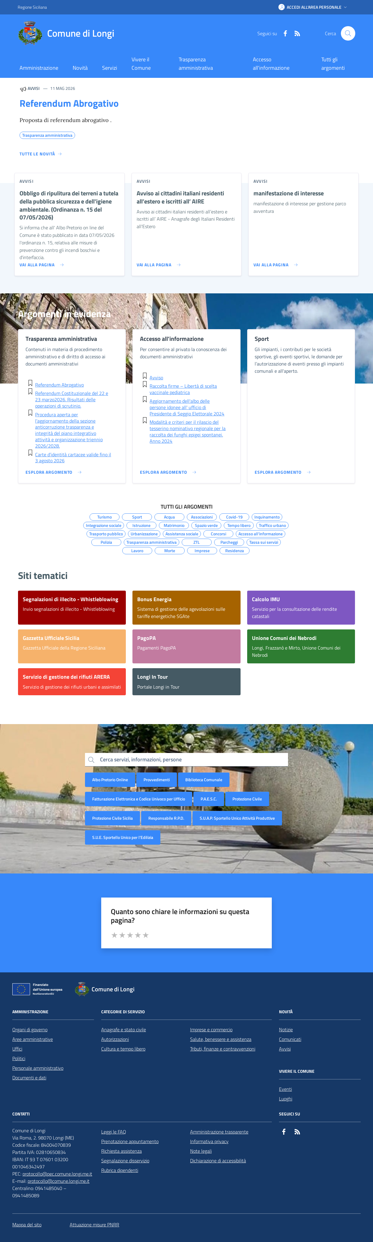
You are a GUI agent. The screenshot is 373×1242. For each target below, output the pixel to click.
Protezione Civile (247, 799)
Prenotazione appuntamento (130, 1141)
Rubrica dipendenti (119, 1170)
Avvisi (285, 1048)
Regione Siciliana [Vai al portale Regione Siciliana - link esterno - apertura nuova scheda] (32, 7)
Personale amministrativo (37, 1068)
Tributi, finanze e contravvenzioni (222, 1048)
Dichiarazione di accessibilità (218, 1160)
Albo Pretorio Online (110, 779)
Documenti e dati (29, 1077)
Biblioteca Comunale (203, 779)
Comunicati (290, 1039)
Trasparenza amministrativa (196, 63)
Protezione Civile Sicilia (112, 818)
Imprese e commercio (211, 1029)
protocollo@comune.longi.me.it (58, 1181)
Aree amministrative (32, 1039)
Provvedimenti (157, 779)
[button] (313, 7)
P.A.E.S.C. (209, 799)
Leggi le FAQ (113, 1131)
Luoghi (285, 1098)
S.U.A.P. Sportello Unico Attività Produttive (237, 818)
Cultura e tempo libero (123, 1048)
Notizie (286, 1029)
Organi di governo (29, 1029)
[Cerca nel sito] (348, 33)
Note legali (201, 1151)
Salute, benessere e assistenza (220, 1039)
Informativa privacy (209, 1141)
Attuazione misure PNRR (94, 1224)
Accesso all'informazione (271, 63)
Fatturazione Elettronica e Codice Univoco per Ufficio (138, 799)
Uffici (17, 1048)
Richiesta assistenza (121, 1151)
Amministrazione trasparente (219, 1131)
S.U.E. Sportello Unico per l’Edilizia (122, 837)
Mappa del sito (26, 1224)
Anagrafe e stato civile (123, 1029)
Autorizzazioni (115, 1039)
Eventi (285, 1089)
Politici (18, 1058)
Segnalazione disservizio (125, 1160)
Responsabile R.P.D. (166, 818)
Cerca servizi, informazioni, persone (141, 759)
